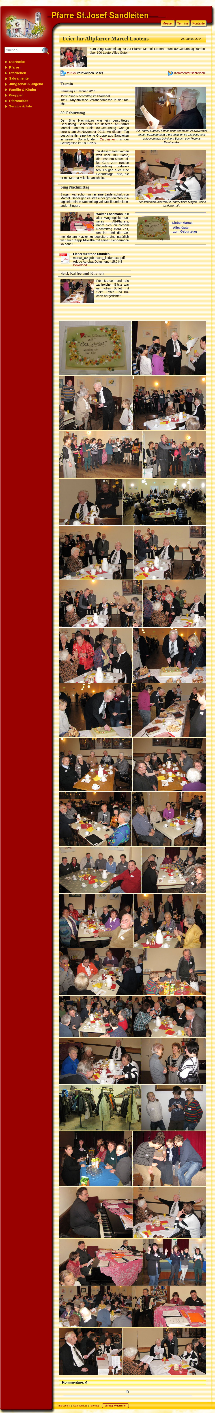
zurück (71, 73)
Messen (167, 23)
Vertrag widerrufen (115, 1405)
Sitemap (94, 1405)
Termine (183, 23)
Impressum (64, 1405)
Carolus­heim (108, 139)
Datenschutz (80, 1405)
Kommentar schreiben (189, 73)
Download (80, 265)
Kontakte (198, 23)
